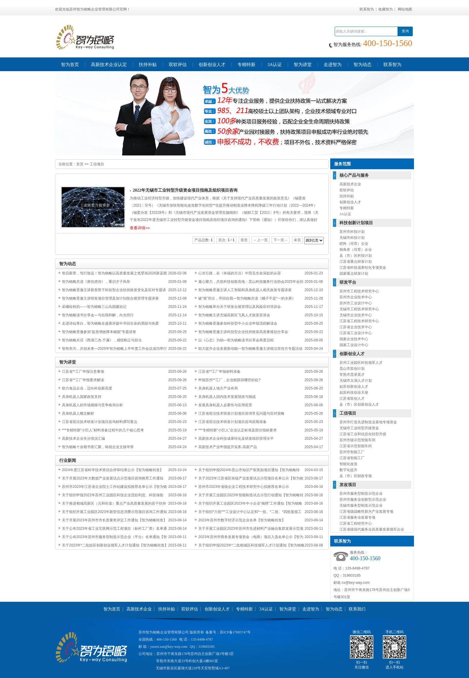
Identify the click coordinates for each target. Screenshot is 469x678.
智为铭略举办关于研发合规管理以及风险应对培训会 (239, 307)
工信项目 (97, 164)
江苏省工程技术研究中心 (359, 321)
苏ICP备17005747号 (235, 632)
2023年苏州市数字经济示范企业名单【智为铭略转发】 (241, 520)
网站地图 (405, 9)
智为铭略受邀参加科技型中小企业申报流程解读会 (237, 323)
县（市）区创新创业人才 (359, 404)
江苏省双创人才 (352, 398)
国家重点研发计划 (353, 273)
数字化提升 (348, 470)
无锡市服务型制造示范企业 (361, 505)
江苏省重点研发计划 (355, 261)
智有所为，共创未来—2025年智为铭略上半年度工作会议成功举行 (114, 348)
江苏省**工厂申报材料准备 (219, 371)
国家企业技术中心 (353, 339)
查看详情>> (140, 228)
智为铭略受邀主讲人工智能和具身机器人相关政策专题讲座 (245, 290)
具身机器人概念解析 (78, 413)
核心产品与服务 (354, 175)
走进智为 (310, 609)
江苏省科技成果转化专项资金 (362, 267)
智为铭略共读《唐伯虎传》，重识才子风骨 (96, 282)
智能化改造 (348, 464)
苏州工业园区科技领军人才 (361, 363)
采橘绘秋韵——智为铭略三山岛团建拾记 (94, 307)
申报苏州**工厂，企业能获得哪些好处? (229, 380)
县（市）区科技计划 (355, 256)
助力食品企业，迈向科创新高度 (87, 388)
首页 (79, 164)
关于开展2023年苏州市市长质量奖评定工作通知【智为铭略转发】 (114, 520)
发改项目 (347, 484)
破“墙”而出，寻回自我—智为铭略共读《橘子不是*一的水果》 (247, 298)
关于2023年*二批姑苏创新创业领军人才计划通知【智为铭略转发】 (115, 545)
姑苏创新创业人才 (353, 386)
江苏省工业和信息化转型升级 (362, 434)
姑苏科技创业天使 (353, 392)
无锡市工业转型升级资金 (359, 428)
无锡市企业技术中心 (355, 315)
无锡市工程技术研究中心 (359, 309)
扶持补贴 (346, 196)
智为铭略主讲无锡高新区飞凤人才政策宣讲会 (234, 315)
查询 (405, 31)
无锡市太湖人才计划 (355, 380)
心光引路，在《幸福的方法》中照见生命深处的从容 (239, 273)
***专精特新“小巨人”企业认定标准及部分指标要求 (237, 430)
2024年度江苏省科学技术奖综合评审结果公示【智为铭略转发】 (112, 470)
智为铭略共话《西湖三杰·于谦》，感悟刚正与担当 (102, 340)
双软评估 (346, 190)
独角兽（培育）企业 (355, 250)
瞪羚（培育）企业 (353, 244)
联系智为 (367, 9)
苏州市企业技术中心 (355, 297)
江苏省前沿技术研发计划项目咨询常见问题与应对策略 (241, 413)
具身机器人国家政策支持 (81, 397)
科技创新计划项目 (356, 223)
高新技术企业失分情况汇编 (83, 438)
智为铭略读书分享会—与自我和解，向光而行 (98, 315)
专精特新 (346, 208)
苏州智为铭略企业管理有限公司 (163, 632)
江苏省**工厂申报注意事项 (83, 371)
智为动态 (334, 609)
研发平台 (347, 282)
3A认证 (345, 214)
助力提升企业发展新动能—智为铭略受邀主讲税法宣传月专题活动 (250, 348)
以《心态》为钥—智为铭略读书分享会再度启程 (236, 340)
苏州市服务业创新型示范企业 (362, 499)
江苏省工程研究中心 (355, 523)
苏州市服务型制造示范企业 (361, 493)
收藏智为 (385, 9)
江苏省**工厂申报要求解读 (83, 380)
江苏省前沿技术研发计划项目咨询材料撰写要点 (99, 422)
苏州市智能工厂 (352, 452)
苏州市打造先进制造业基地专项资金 (368, 422)
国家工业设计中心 (353, 345)
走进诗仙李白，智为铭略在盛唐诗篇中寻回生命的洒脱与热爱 (110, 323)
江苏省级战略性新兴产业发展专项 (366, 511)
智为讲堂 (287, 609)
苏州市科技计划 (352, 232)
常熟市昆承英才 (352, 374)
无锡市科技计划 (352, 238)
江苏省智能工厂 (352, 458)
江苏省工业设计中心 (355, 333)
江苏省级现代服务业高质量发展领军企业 (371, 529)
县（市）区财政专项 (355, 476)
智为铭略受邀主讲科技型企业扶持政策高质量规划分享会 (243, 332)
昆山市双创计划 (352, 369)
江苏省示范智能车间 (355, 446)
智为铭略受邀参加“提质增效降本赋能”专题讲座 (99, 332)
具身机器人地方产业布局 (218, 388)
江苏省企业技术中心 (355, 327)
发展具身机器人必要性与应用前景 (225, 405)
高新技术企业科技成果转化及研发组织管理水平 (236, 438)
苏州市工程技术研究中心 (359, 291)
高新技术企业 (350, 184)
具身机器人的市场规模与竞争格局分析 (92, 405)
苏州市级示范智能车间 (357, 440)
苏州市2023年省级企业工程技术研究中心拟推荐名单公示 (243, 487)
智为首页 (111, 609)
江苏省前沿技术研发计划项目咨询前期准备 (232, 422)
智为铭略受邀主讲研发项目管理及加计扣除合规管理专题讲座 (110, 298)
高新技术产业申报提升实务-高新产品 (227, 447)
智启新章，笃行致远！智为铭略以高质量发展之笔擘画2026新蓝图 (114, 273)
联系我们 (357, 609)
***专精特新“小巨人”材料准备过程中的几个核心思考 (103, 430)
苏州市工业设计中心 (355, 303)
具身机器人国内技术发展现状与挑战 (227, 397)
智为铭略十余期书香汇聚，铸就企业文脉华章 (98, 447)
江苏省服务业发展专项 (357, 517)
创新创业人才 (350, 202)
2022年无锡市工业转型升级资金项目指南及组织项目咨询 (185, 190)
